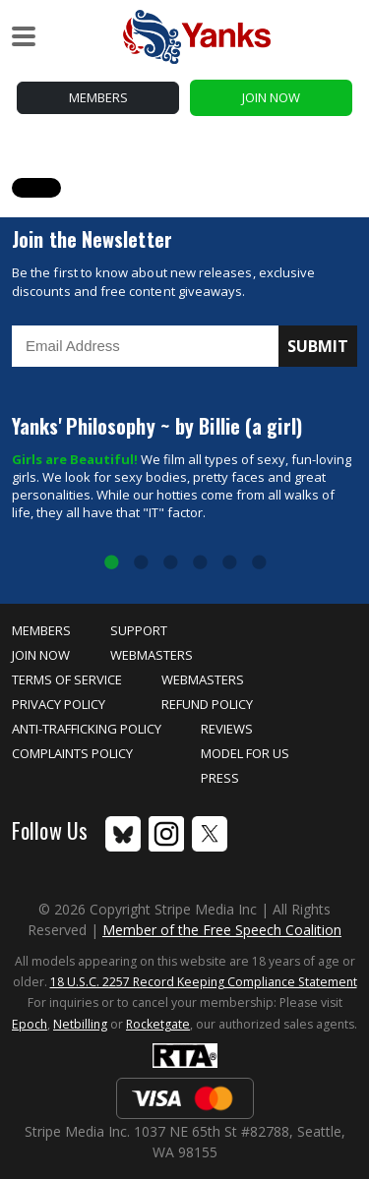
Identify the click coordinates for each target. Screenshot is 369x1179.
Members (98, 97)
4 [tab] (200, 563)
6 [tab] (259, 563)
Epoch (29, 1024)
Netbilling (80, 1024)
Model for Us (245, 753)
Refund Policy (207, 704)
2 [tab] (141, 563)
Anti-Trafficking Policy (86, 728)
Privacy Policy (58, 704)
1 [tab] (111, 563)
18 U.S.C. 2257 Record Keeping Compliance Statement (203, 981)
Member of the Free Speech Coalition (221, 929)
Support (138, 630)
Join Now (271, 97)
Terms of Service (67, 679)
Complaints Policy (72, 753)
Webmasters (151, 655)
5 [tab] (229, 563)
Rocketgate (158, 1024)
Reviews (227, 728)
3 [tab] (170, 563)
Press (220, 778)
